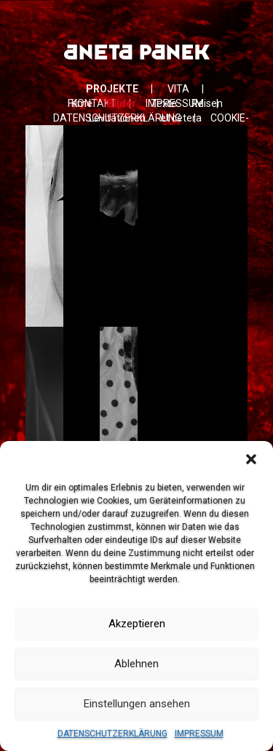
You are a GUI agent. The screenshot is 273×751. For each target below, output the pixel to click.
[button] (251, 459)
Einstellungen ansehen (137, 703)
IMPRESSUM (199, 733)
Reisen (207, 103)
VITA (178, 89)
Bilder (121, 103)
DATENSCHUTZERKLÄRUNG (112, 733)
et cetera (181, 118)
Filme (80, 103)
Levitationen (117, 118)
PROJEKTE (112, 89)
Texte (164, 103)
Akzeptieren (136, 623)
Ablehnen (136, 663)
